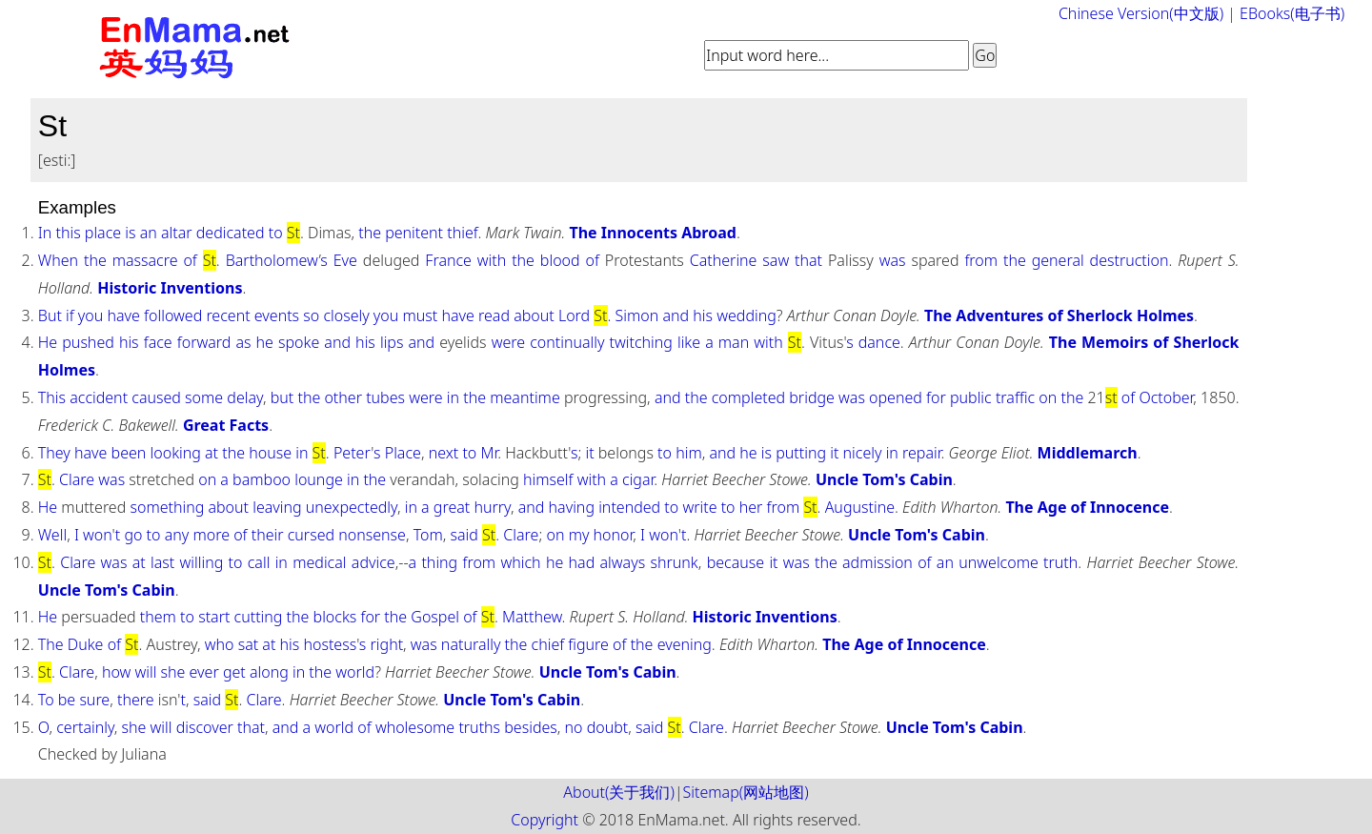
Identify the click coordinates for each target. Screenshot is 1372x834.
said (464, 534)
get (234, 671)
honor (614, 534)
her (751, 507)
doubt (608, 727)
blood (560, 260)
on (1048, 397)
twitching (641, 342)
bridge (812, 397)
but (282, 397)
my (579, 534)
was (892, 260)
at (211, 452)
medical (319, 562)
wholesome (414, 727)
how (116, 671)
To (46, 699)
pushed (88, 342)
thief (462, 232)
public (971, 397)
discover (204, 727)
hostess (329, 644)
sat (248, 644)
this (67, 232)
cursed (311, 534)
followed (173, 315)
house (270, 452)
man (733, 342)
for (936, 397)
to (276, 232)
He (47, 342)
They (54, 452)
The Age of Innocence (1087, 507)
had (582, 562)
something (167, 507)
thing (439, 562)
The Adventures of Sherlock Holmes (1059, 315)
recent (228, 315)
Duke (86, 644)
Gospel (435, 616)
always (623, 562)
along (269, 671)
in (453, 397)
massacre (145, 260)
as (243, 342)
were (508, 342)
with (491, 260)
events (276, 315)
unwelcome (998, 562)
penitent (414, 232)
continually (567, 342)
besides (530, 727)
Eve (345, 260)
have (124, 315)
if (70, 315)
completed (748, 397)
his (703, 315)
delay (245, 397)
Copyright (544, 819)
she (173, 671)
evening (684, 644)
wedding (746, 315)
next (444, 452)
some (204, 397)
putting (801, 452)
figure (588, 644)
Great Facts (226, 425)
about (534, 315)
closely (346, 315)
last (162, 562)
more (211, 534)
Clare (76, 479)
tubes (385, 397)
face (158, 342)
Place (403, 452)
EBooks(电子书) (1292, 13)
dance (879, 342)
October (1166, 397)
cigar (638, 479)
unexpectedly (351, 507)
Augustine (860, 507)
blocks (335, 616)
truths (479, 727)
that (808, 260)
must (420, 315)
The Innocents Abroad (652, 232)
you (90, 315)
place (103, 232)
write (699, 507)
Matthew (532, 616)
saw (775, 260)
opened (895, 397)
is (130, 232)
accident (99, 397)
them (158, 616)
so (311, 315)
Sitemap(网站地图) (746, 792)
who (219, 644)
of (189, 260)
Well (52, 534)
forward (204, 342)
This (52, 397)
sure (94, 699)
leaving (276, 507)
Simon (637, 315)
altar (176, 232)
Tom (428, 534)
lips (392, 342)
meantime (525, 397)
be (66, 699)
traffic (1015, 397)
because (735, 562)
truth (1060, 562)
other (343, 397)
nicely (862, 452)
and (675, 315)
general (1058, 260)
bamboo (261, 479)
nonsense (372, 534)
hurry (492, 507)
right (387, 644)
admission (877, 562)
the (369, 232)
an (148, 232)
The (51, 644)
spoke (298, 342)
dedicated (230, 232)
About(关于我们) (619, 792)
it (589, 452)
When (58, 260)
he (264, 342)
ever (204, 671)
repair (921, 452)
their (268, 534)
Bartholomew (272, 260)
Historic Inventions (169, 287)
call (259, 562)
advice (373, 562)
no (574, 727)
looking (176, 452)
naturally (471, 644)
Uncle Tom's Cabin (884, 479)
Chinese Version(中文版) (1141, 13)
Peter (352, 452)
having (572, 507)
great (452, 507)
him (689, 452)
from (981, 260)
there (135, 699)
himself (548, 479)
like (688, 342)
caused (156, 397)
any (177, 534)
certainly (85, 727)
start (214, 616)
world (354, 671)
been (129, 452)
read (494, 315)
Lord (574, 315)
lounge (318, 479)
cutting (258, 616)
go (133, 534)
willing (202, 562)
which (520, 562)
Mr (488, 452)
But (50, 315)
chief (548, 644)
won (97, 534)
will (145, 671)
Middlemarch (1088, 452)
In (45, 232)
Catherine (723, 260)
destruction (1129, 260)
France (448, 260)
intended (629, 507)
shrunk (673, 562)
